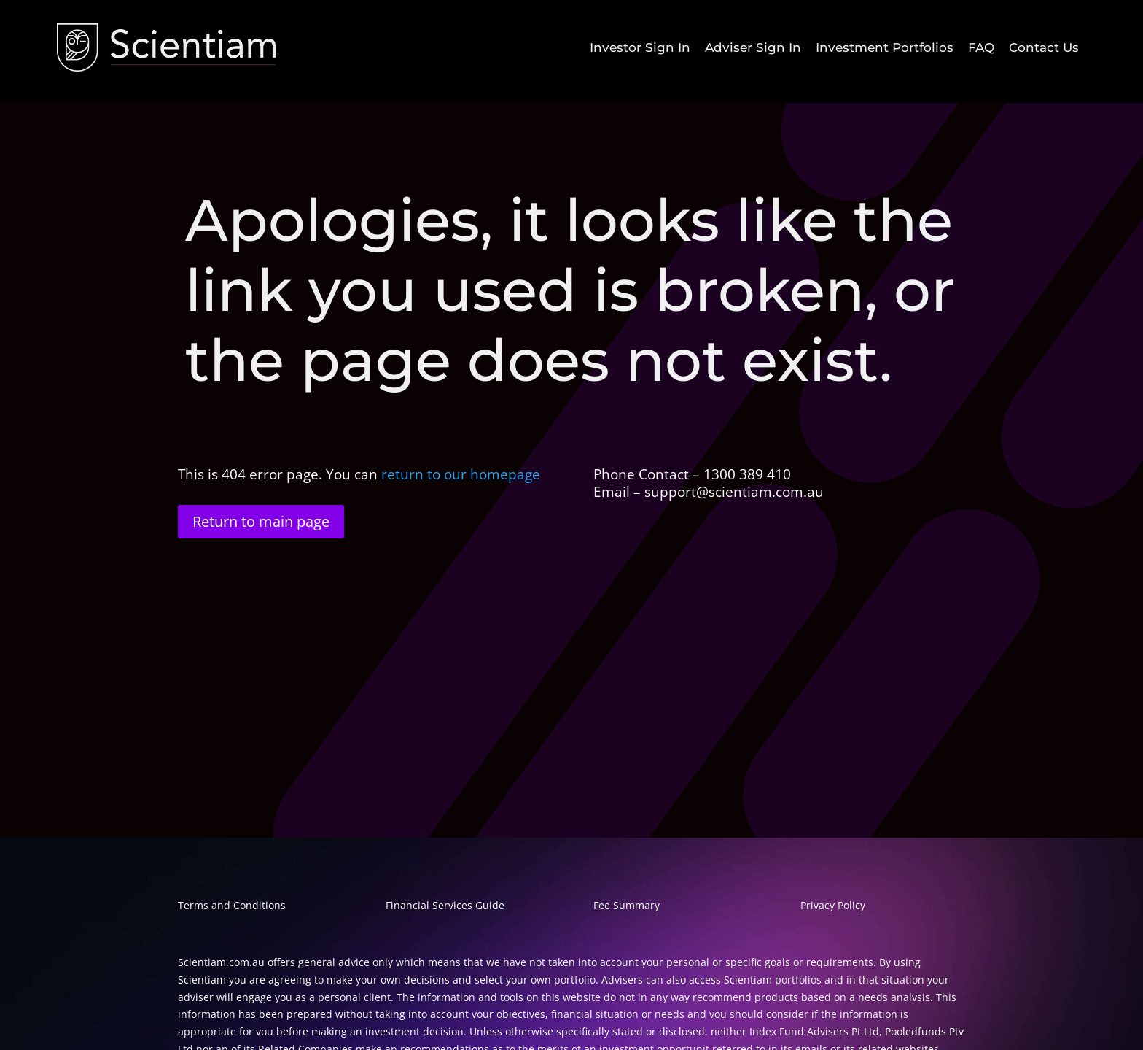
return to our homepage (462, 474)
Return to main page (260, 521)
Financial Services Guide (445, 905)
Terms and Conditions (232, 905)
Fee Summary (626, 905)
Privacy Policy (832, 905)
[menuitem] (640, 48)
